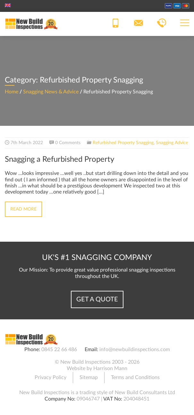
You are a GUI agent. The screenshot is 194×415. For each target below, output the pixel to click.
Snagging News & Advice (51, 91)
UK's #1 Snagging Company (97, 258)
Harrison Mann (110, 368)
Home (11, 91)
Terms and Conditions (135, 377)
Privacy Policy (50, 377)
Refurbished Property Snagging (123, 143)
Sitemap (89, 377)
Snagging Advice (172, 143)
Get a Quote (97, 299)
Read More (23, 209)
